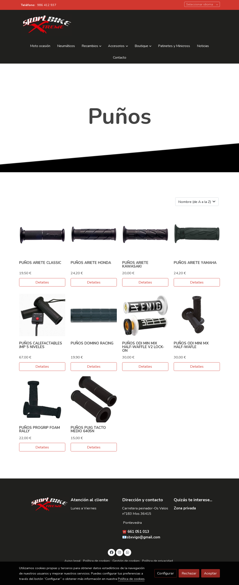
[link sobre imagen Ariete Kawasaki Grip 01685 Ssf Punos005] (145, 234)
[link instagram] (119, 552)
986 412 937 (46, 5)
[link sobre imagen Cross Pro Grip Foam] (42, 399)
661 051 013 (138, 531)
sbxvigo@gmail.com (143, 537)
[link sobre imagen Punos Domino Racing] (94, 315)
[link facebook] (111, 552)
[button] (91, 46)
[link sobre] (42, 505)
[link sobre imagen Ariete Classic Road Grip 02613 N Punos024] (42, 234)
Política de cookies (96, 561)
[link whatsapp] (127, 552)
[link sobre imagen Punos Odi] (197, 315)
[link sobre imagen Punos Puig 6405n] (94, 399)
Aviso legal (72, 561)
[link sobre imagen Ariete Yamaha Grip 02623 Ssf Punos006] (197, 234)
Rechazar (189, 573)
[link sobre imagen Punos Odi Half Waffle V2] (145, 315)
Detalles (42, 282)
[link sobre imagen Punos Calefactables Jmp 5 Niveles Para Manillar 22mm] (42, 315)
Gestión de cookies (126, 561)
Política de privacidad (157, 561)
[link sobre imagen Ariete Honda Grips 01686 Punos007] (94, 234)
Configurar (165, 573)
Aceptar (210, 573)
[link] (46, 25)
